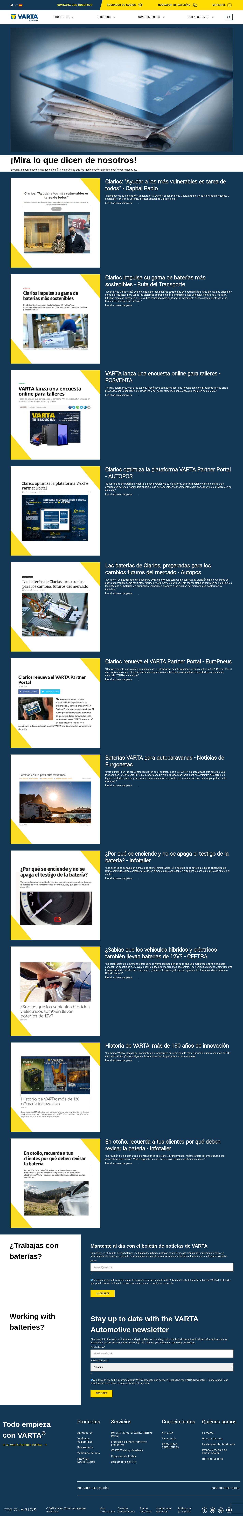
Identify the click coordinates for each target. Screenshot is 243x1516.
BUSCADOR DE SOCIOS (125, 5)
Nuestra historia (212, 1438)
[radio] (162, 1282)
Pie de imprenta (145, 1510)
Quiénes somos (198, 17)
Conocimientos (149, 17)
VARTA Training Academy (127, 1450)
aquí (136, 203)
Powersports (85, 1447)
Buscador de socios (225, 1488)
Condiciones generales (164, 1510)
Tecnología (169, 1438)
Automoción (85, 1433)
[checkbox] (162, 1282)
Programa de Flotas (123, 1456)
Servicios (104, 17)
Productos (62, 17)
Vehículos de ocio (88, 1453)
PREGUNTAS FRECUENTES (170, 1446)
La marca (208, 1433)
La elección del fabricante (218, 1444)
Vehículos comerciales (85, 1440)
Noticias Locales (212, 1459)
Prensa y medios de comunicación (214, 1451)
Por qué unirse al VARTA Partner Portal (131, 1434)
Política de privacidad (185, 1510)
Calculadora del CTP (124, 1462)
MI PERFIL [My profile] (222, 5)
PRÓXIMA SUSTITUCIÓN (86, 1460)
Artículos (167, 1433)
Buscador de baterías (93, 1488)
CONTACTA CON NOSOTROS (75, 5)
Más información (107, 1510)
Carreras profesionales (126, 1510)
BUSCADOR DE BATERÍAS (177, 5)
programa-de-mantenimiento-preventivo (129, 1443)
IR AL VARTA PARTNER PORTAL (22, 1445)
